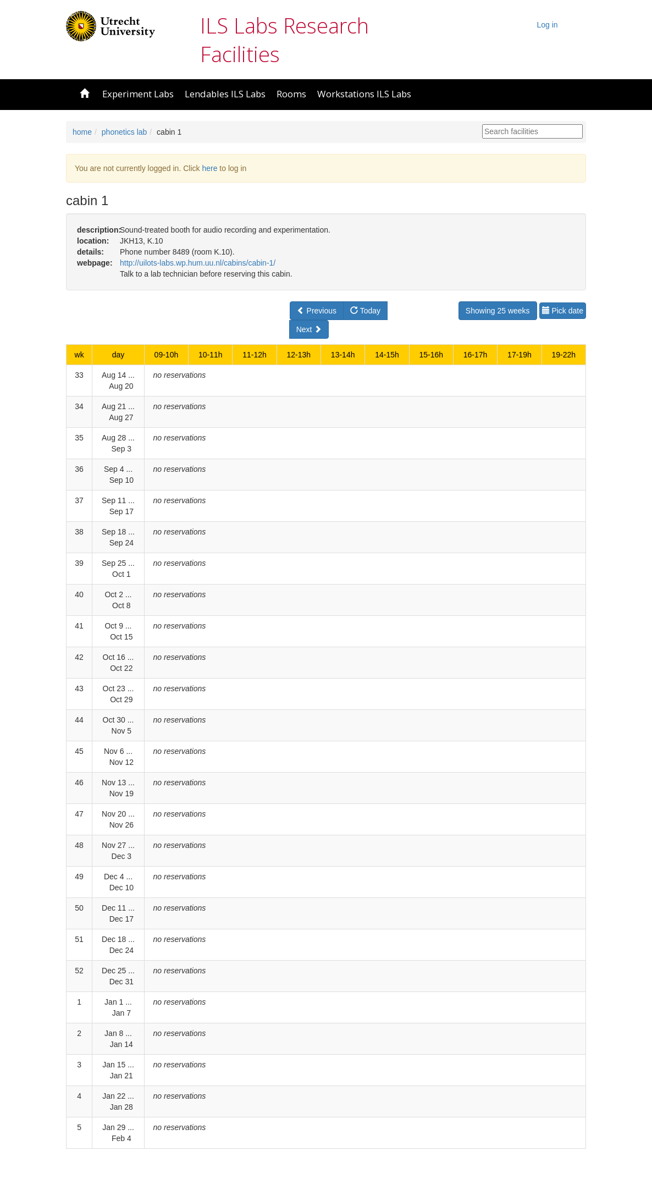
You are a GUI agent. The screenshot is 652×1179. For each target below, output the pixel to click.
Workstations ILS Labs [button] (364, 93)
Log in (547, 24)
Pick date (562, 310)
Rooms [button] (291, 93)
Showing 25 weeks (498, 310)
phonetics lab (124, 132)
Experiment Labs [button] (138, 93)
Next (309, 329)
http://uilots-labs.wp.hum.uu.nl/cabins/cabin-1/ (197, 262)
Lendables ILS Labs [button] (225, 93)
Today (365, 310)
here (209, 168)
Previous (316, 310)
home (82, 132)
